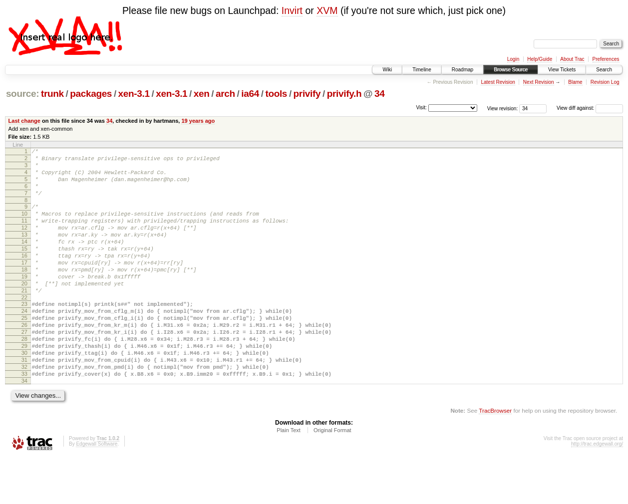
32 (24, 410)
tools (276, 93)
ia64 (250, 93)
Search (604, 69)
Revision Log (605, 82)
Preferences (606, 59)
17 (24, 285)
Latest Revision (498, 82)
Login (513, 59)
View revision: (502, 108)
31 (24, 402)
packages (91, 93)
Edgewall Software (96, 490)
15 (24, 268)
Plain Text (289, 477)
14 (24, 259)
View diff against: (590, 108)
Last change (24, 121)
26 (24, 359)
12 (24, 243)
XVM (326, 10)
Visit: (421, 107)
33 (24, 419)
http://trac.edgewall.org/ (597, 490)
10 (24, 226)
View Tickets (562, 69)
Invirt (292, 10)
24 (24, 342)
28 (24, 376)
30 (24, 393)
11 (24, 234)
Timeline (421, 69)
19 (24, 302)
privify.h (344, 93)
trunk (52, 93)
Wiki (387, 69)
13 (24, 251)
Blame (575, 82)
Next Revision (538, 82)
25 (24, 351)
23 (24, 334)
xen (202, 93)
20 (24, 310)
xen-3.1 (134, 93)
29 (24, 385)
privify (307, 93)
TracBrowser (495, 457)
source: (22, 93)
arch (225, 93)
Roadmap (462, 69)
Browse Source (511, 69)
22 (24, 327)
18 (24, 293)
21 (24, 319)
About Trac (572, 59)
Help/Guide (539, 59)
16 (24, 276)
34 (379, 93)
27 (24, 368)
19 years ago (198, 121)
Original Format (332, 477)
